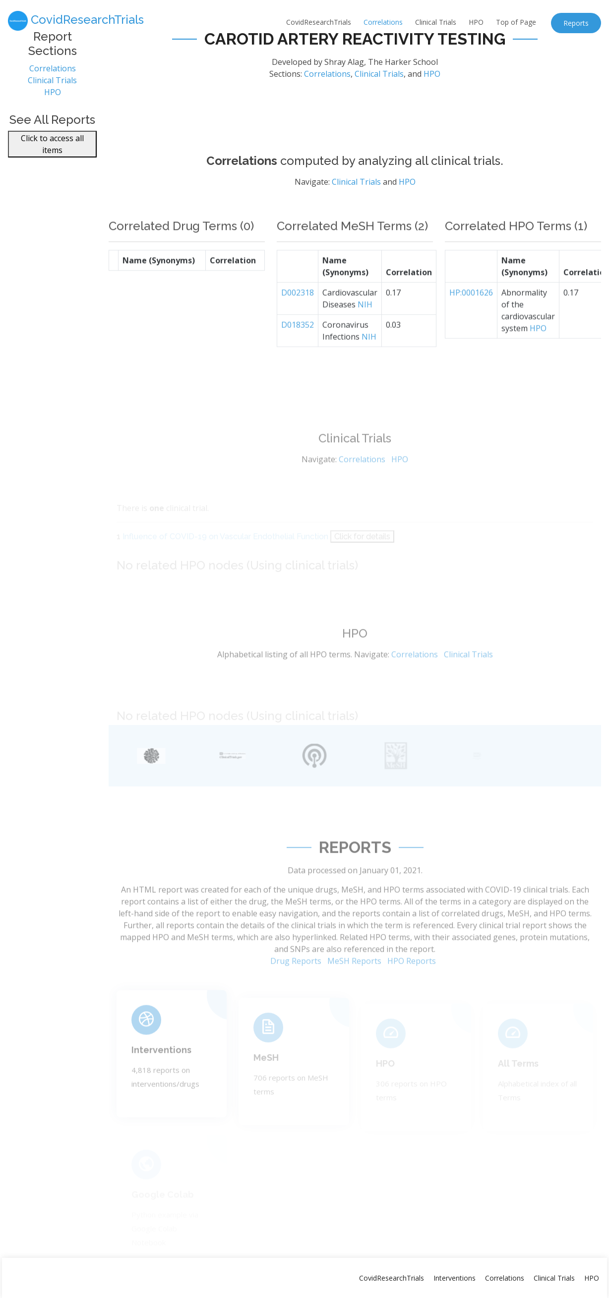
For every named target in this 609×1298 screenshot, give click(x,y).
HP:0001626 (471, 315)
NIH (365, 327)
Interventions (161, 1068)
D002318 (297, 315)
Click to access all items (52, 150)
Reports (576, 23)
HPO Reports (411, 984)
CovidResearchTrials (318, 22)
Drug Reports (295, 984)
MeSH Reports (354, 984)
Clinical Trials (435, 22)
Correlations (383, 22)
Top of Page (516, 22)
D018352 (297, 347)
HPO (476, 22)
